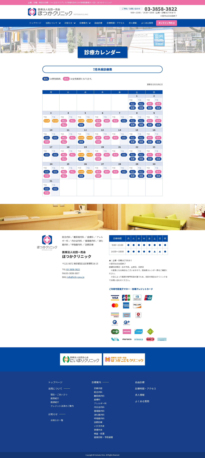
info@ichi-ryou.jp (75, 277)
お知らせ (68, 22)
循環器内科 (99, 410)
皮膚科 (97, 399)
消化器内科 (99, 414)
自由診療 (98, 22)
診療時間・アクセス (115, 22)
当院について (51, 22)
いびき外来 (99, 425)
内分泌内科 (99, 407)
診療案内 (83, 22)
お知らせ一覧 (57, 420)
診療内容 (98, 388)
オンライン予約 (165, 22)
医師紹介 (55, 402)
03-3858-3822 (73, 269)
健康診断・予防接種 (103, 437)
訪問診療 (98, 422)
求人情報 (133, 22)
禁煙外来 (98, 429)
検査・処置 (99, 433)
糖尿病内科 (99, 395)
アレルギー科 (100, 403)
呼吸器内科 (99, 418)
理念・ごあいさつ (59, 394)
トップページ (35, 22)
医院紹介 (55, 398)
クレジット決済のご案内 (62, 405)
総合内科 (98, 392)
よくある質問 (147, 22)
